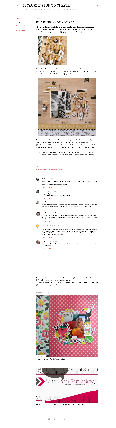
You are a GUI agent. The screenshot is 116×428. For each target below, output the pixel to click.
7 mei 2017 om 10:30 (65, 213)
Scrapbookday (20, 30)
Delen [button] (18, 18)
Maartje (44, 178)
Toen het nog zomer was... (51, 358)
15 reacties (43, 408)
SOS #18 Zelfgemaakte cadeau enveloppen (60, 404)
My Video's (72, 10)
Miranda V (45, 225)
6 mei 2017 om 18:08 (52, 202)
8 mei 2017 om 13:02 (52, 241)
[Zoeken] (97, 5)
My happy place (47, 10)
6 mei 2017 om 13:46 (51, 191)
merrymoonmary (64, 422)
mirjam (44, 241)
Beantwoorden (47, 187)
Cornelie (44, 202)
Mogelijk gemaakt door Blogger (58, 419)
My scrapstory (34, 10)
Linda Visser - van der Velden (51, 213)
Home (25, 10)
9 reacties (43, 362)
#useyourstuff (20, 26)
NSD (17, 28)
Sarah (43, 191)
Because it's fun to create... (47, 5)
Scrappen (19, 33)
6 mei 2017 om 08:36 (52, 178)
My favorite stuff (60, 10)
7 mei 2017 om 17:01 (54, 225)
